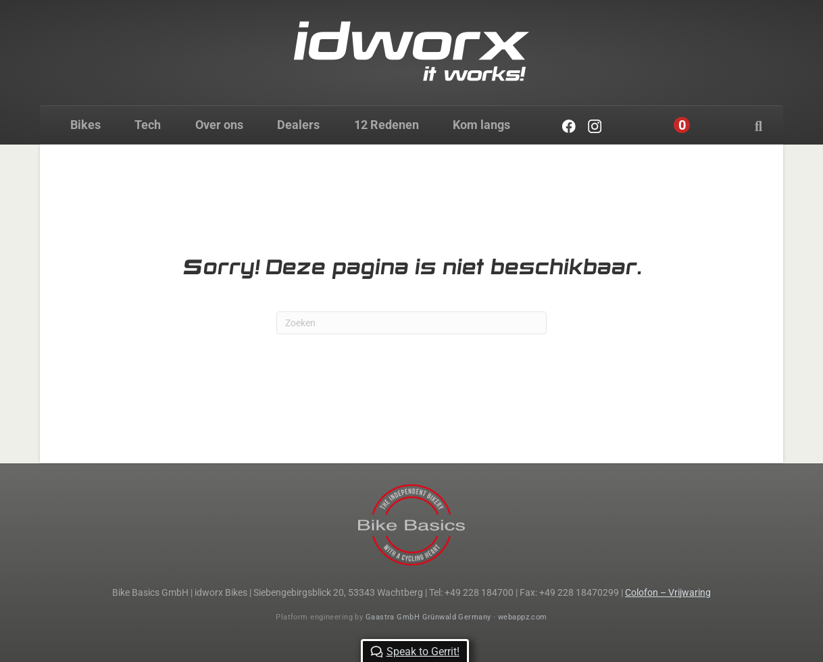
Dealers (298, 125)
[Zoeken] (758, 126)
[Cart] (682, 125)
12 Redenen (386, 125)
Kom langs (481, 125)
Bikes (85, 125)
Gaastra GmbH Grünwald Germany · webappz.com (456, 617)
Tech (147, 125)
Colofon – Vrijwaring (668, 592)
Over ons (219, 125)
